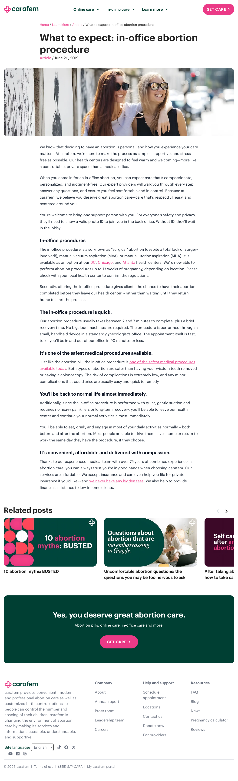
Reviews (198, 729)
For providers (154, 735)
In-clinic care (120, 9)
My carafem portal (101, 766)
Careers (102, 729)
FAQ (194, 692)
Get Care (219, 9)
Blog (195, 701)
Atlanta (128, 262)
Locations (151, 707)
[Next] (226, 511)
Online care (86, 9)
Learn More (60, 25)
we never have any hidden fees (116, 481)
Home (44, 25)
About (100, 692)
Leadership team (109, 720)
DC (93, 262)
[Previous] (218, 511)
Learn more (155, 9)
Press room (105, 710)
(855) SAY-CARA (70, 766)
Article (77, 25)
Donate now (153, 725)
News (196, 710)
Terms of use (43, 766)
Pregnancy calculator (209, 720)
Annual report (107, 701)
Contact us (152, 716)
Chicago (105, 262)
